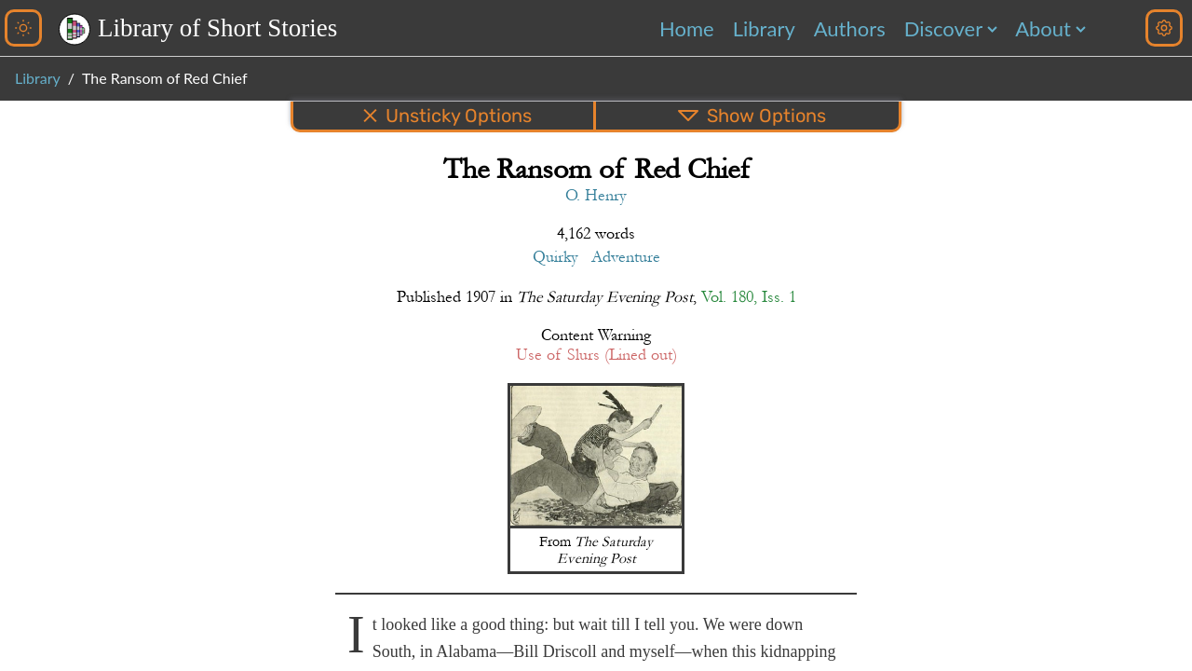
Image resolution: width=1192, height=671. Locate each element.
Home (686, 28)
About (1043, 28)
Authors (850, 28)
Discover (943, 28)
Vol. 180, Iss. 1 (748, 297)
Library (764, 28)
